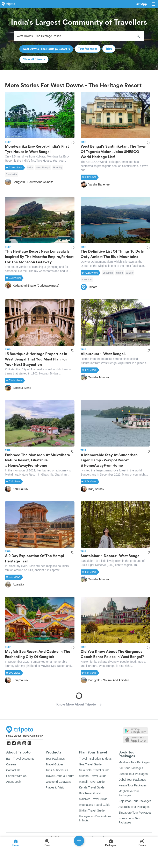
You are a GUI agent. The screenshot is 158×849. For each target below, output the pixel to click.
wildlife (130, 272)
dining (119, 272)
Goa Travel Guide (90, 764)
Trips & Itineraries (57, 770)
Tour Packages (55, 758)
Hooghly (57, 167)
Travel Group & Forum (60, 776)
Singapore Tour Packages (134, 812)
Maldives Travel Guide (93, 799)
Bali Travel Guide (90, 793)
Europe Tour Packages (133, 774)
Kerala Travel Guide (92, 787)
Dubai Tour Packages (132, 779)
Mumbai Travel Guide (92, 776)
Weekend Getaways (58, 781)
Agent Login (14, 781)
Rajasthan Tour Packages (134, 801)
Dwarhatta (11, 174)
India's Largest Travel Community (24, 735)
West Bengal (43, 167)
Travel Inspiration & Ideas (95, 758)
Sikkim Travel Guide (92, 810)
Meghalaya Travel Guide (94, 804)
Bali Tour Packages (130, 768)
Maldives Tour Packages (134, 762)
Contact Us (13, 770)
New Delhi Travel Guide (94, 770)
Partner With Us (16, 776)
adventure (86, 279)
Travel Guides (55, 764)
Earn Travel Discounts (20, 758)
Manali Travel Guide (92, 781)
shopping (108, 272)
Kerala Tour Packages (132, 785)
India (30, 167)
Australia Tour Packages (134, 806)
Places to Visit (55, 787)
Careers (11, 764)
